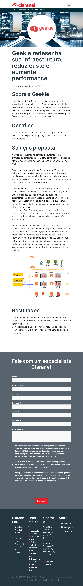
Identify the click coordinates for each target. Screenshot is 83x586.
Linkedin (67, 523)
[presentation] (29, 491)
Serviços (19, 527)
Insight (34, 534)
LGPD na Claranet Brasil (34, 548)
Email (15, 394)
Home (14, 10)
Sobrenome (17, 385)
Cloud (19, 530)
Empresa (16, 420)
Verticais (35, 531)
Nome (15, 377)
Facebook (68, 531)
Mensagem (17, 429)
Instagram (68, 527)
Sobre (33, 542)
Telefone (16, 403)
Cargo (15, 412)
